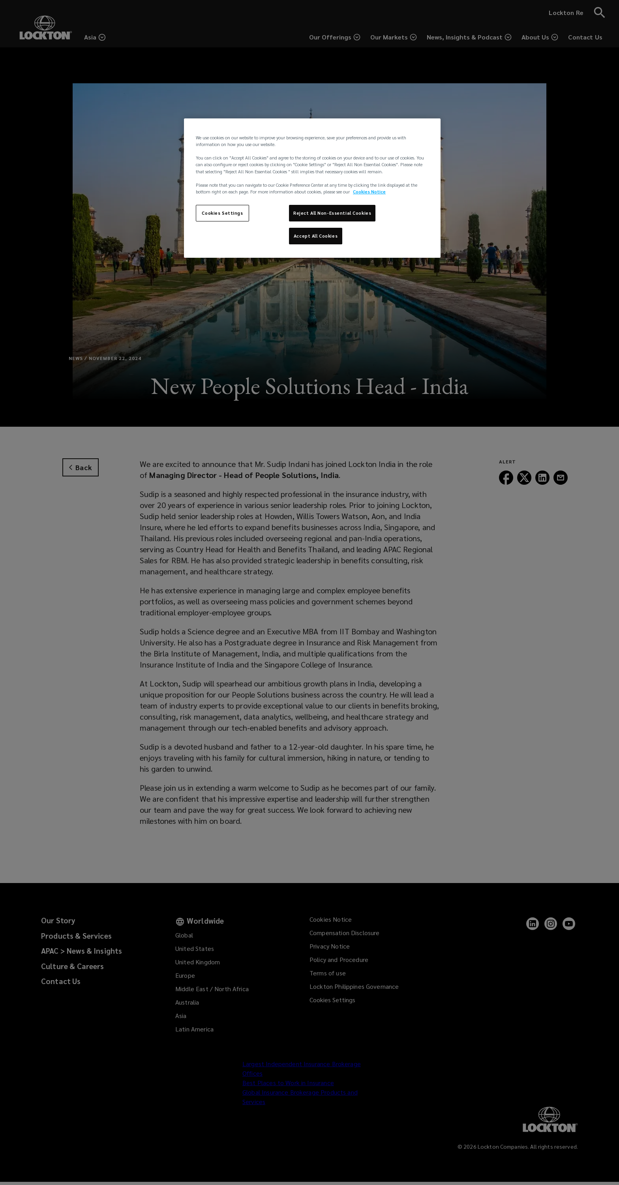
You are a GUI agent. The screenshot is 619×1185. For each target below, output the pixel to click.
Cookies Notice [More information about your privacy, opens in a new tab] (369, 192)
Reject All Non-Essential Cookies (332, 213)
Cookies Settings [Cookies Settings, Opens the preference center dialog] (222, 213)
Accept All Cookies (316, 236)
